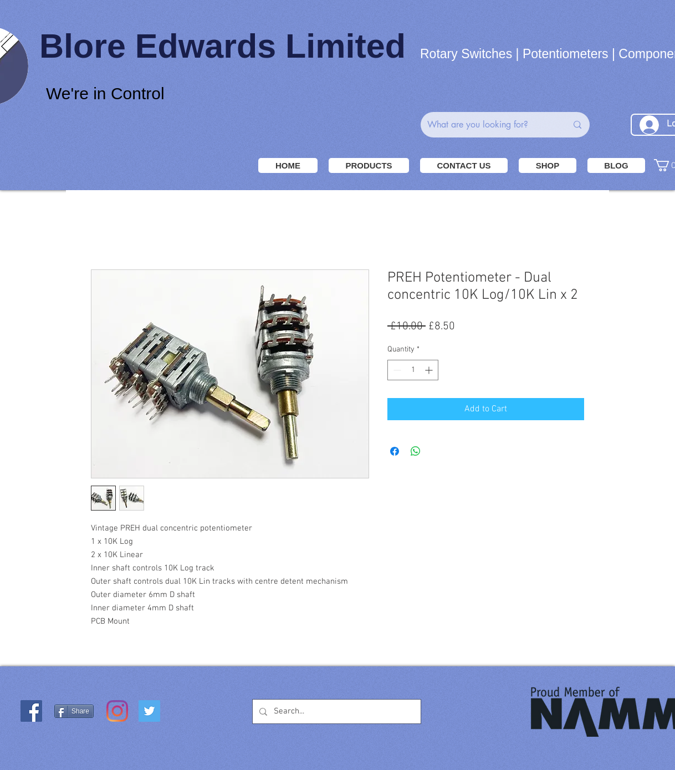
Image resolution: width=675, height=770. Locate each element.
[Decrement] (396, 370)
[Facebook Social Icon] (31, 711)
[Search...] (335, 711)
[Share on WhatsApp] (415, 451)
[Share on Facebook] (394, 451)
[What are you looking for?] (488, 124)
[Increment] (430, 370)
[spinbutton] (413, 370)
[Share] (74, 711)
